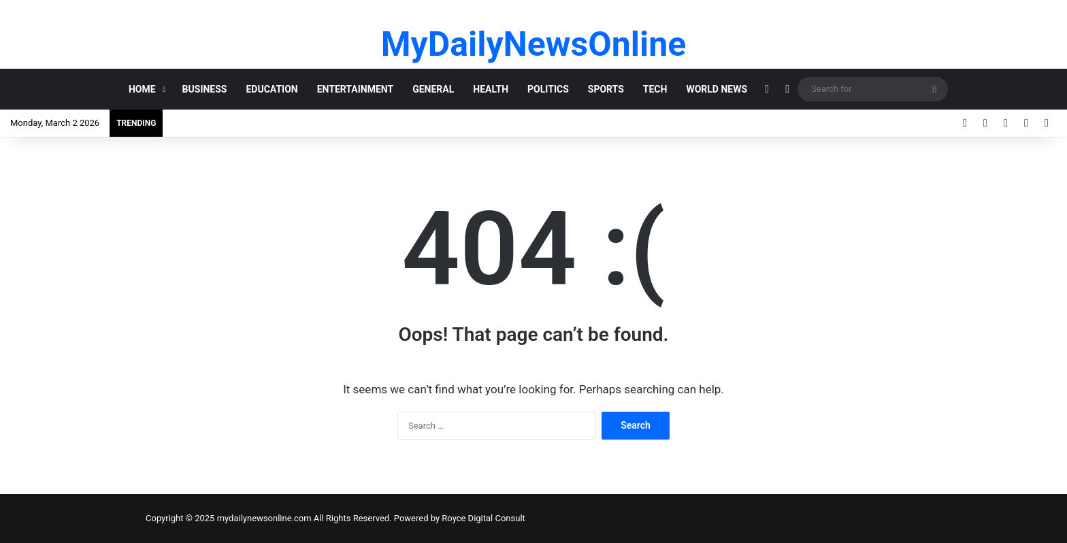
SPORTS (606, 89)
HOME (142, 89)
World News (716, 89)
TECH (655, 89)
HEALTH (490, 89)
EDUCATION (271, 89)
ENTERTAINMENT (355, 89)
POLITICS (548, 89)
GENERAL (433, 89)
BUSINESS (204, 89)
